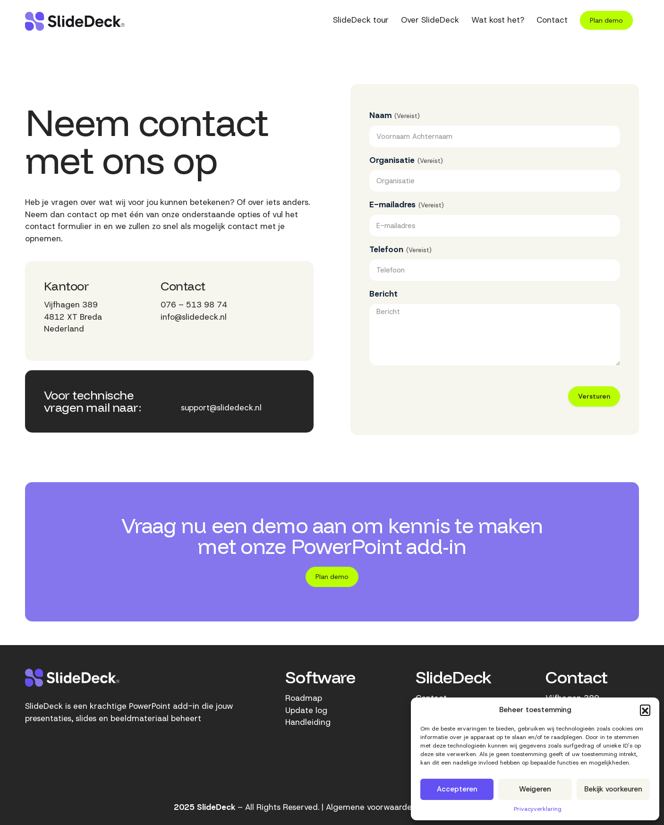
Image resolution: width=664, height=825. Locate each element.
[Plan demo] (332, 577)
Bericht (383, 294)
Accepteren (457, 789)
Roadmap (303, 698)
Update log (306, 710)
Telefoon (400, 249)
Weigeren (535, 789)
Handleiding (308, 722)
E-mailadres (406, 204)
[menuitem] (361, 21)
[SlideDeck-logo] (75, 21)
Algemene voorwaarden (371, 807)
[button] (645, 709)
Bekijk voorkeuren (613, 789)
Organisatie (406, 160)
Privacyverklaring (538, 809)
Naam (394, 115)
